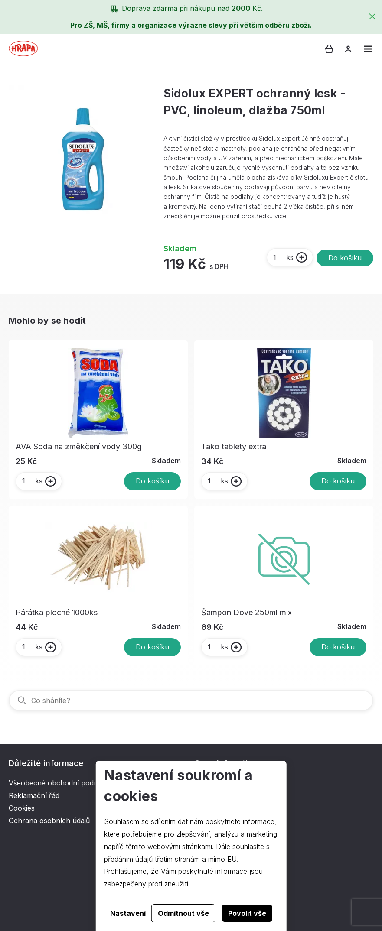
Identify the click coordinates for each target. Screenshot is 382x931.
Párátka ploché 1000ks (57, 612)
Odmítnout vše (183, 913)
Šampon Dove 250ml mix (246, 612)
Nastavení (128, 913)
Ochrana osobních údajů (49, 820)
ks (283, 257)
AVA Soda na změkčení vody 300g (79, 446)
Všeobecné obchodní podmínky (61, 783)
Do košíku (345, 257)
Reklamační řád (34, 795)
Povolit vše (247, 913)
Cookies (22, 808)
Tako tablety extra (233, 446)
